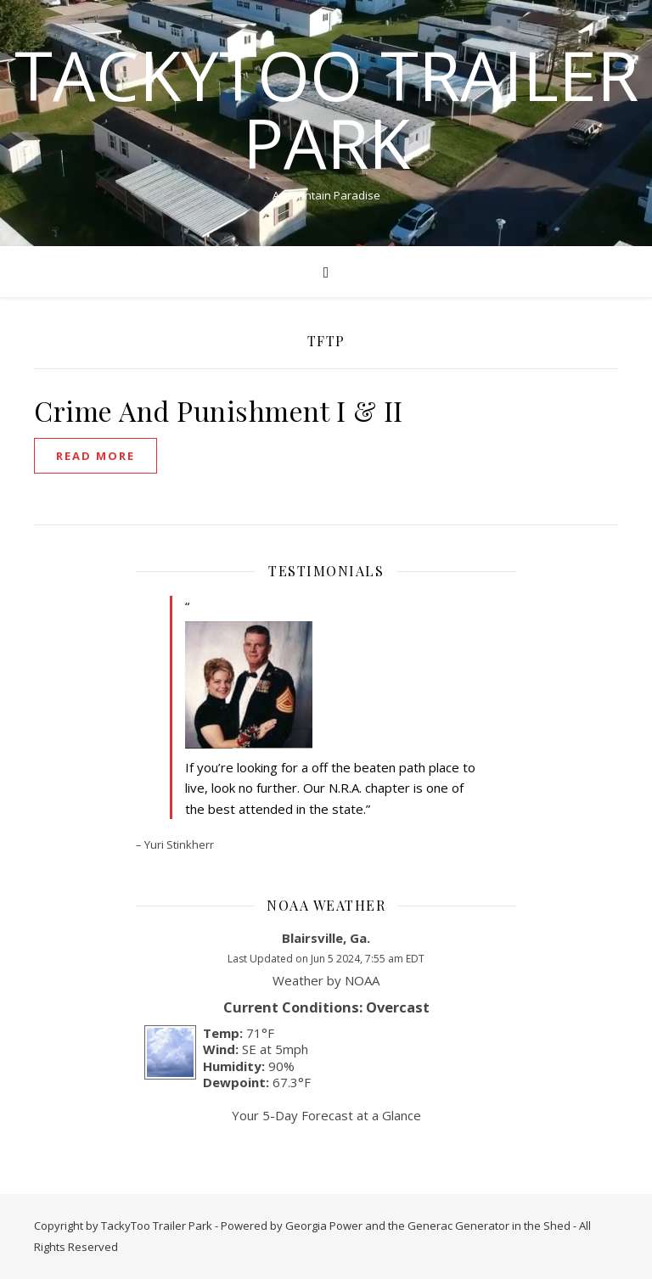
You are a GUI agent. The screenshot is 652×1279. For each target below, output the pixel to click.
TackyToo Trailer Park (326, 109)
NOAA (362, 980)
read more (95, 455)
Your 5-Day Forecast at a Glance (326, 1115)
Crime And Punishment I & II (218, 410)
